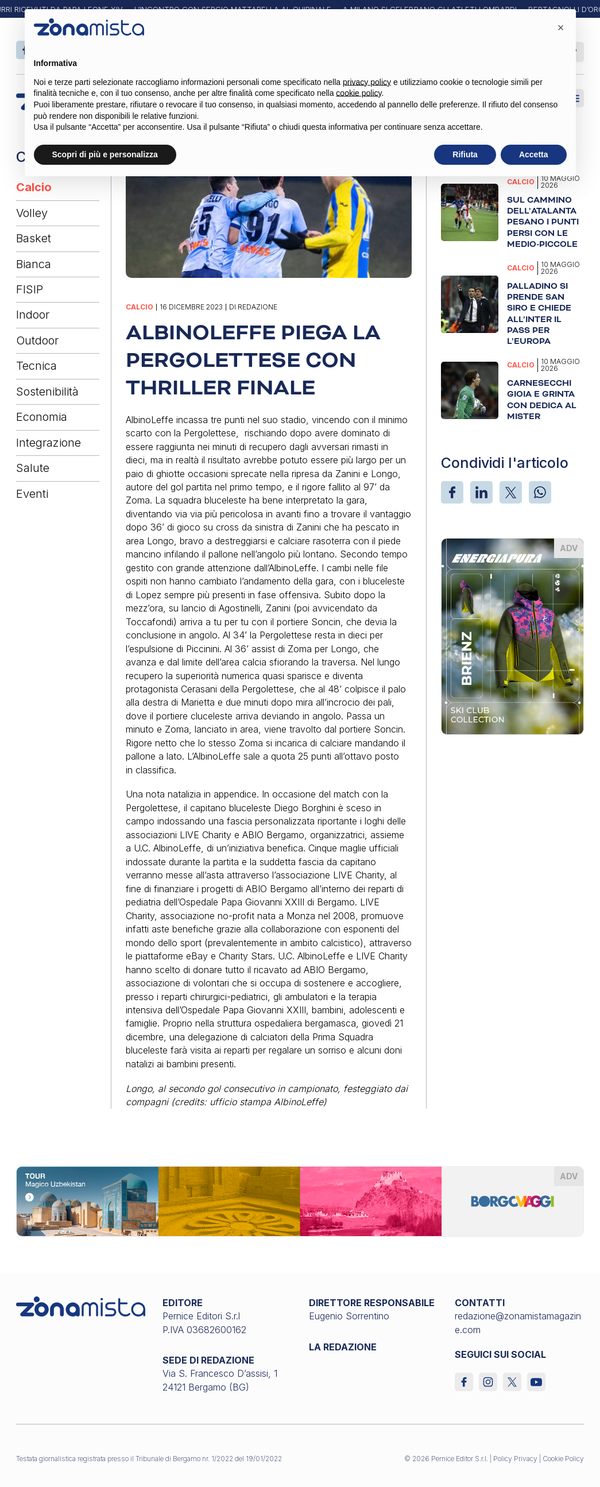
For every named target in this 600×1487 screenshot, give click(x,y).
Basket (33, 238)
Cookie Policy (563, 1458)
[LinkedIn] (481, 492)
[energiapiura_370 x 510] (512, 635)
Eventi (32, 494)
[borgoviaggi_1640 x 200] (300, 1200)
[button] (561, 27)
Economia (41, 417)
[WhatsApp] (540, 492)
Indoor (32, 315)
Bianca (33, 264)
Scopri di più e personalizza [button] (105, 154)
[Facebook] (452, 492)
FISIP (29, 289)
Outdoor (37, 340)
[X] (511, 492)
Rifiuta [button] (465, 154)
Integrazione (48, 443)
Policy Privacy (515, 1458)
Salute (32, 468)
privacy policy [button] (367, 82)
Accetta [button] (533, 154)
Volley (32, 213)
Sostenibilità (47, 391)
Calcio (34, 187)
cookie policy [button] (358, 93)
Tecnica (36, 366)
